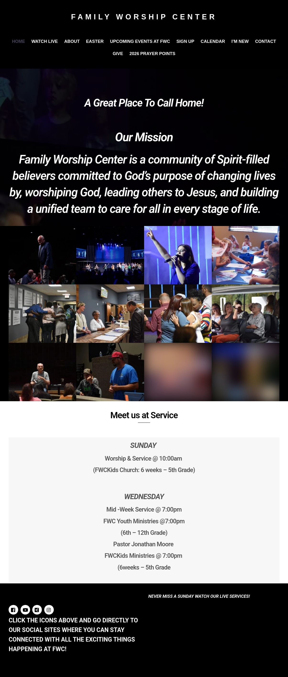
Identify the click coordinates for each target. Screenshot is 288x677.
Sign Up (185, 41)
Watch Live (44, 41)
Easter (95, 41)
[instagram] (49, 609)
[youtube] (25, 609)
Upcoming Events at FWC (140, 41)
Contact (265, 41)
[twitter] (37, 609)
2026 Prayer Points (152, 53)
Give (118, 53)
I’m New (240, 41)
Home (18, 41)
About (72, 41)
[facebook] (13, 609)
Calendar (213, 41)
